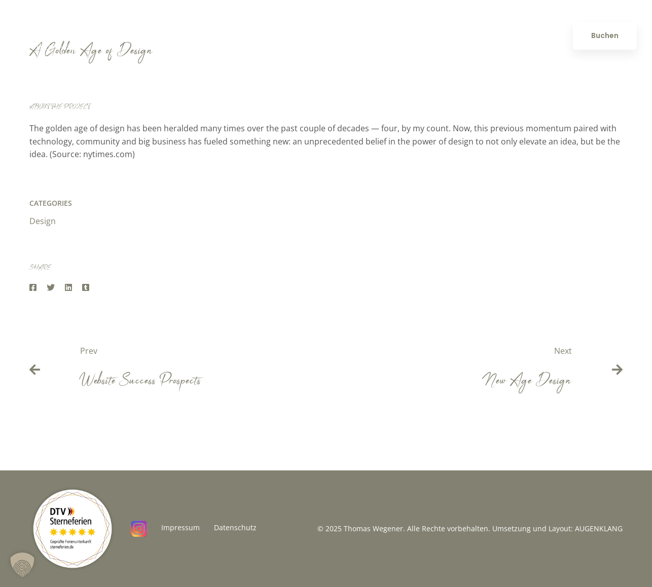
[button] (22, 564)
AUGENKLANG (599, 528)
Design (42, 221)
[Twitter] (51, 287)
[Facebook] (33, 287)
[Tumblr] (85, 287)
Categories (50, 203)
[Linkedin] (68, 287)
